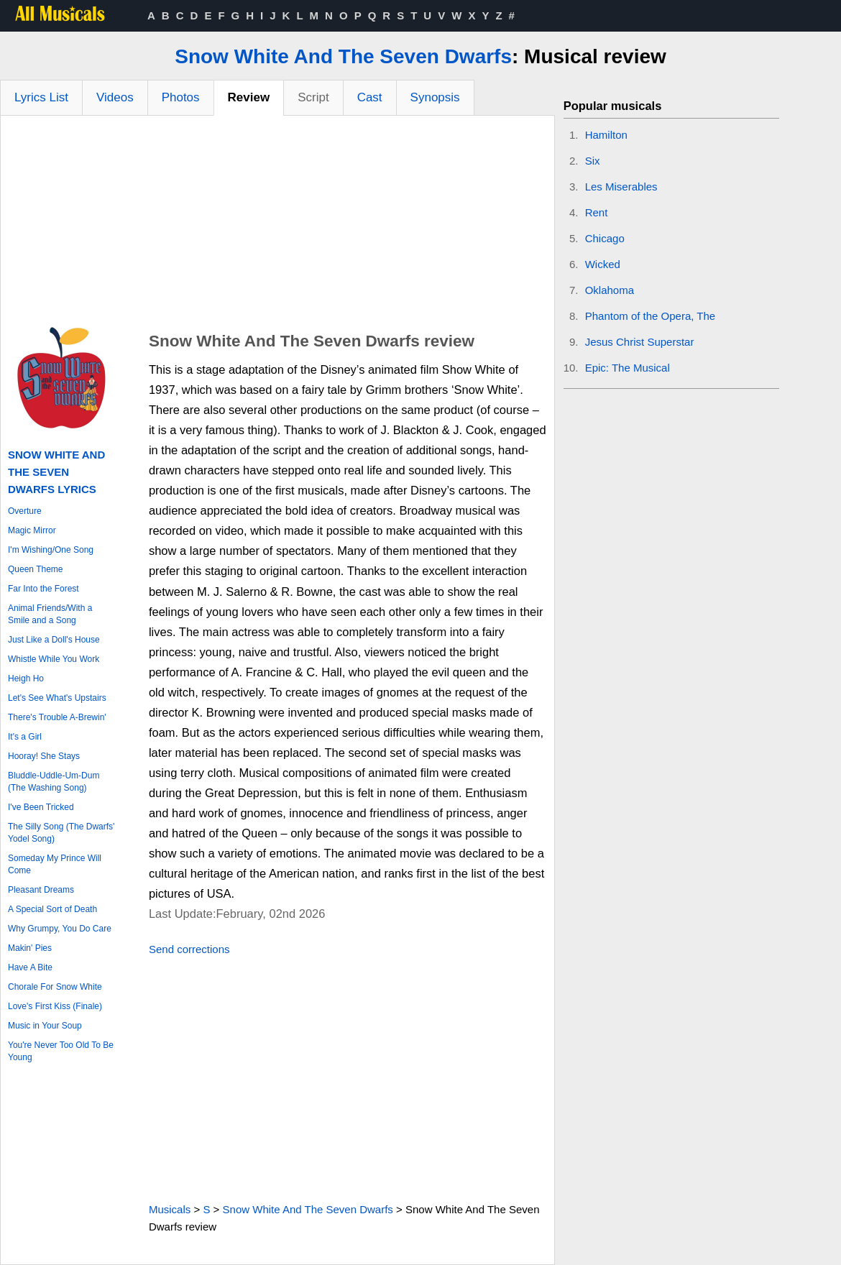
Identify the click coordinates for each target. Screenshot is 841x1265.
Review (249, 97)
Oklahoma (609, 290)
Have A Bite (30, 967)
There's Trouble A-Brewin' (57, 717)
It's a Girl (25, 737)
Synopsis (435, 97)
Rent (596, 212)
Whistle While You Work (53, 659)
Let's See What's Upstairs (57, 698)
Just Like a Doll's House (54, 640)
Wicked (602, 264)
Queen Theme (35, 569)
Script (313, 97)
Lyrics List (41, 97)
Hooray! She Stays (44, 756)
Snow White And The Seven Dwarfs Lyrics (56, 471)
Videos (115, 97)
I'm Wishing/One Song (50, 550)
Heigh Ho (26, 678)
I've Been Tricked (41, 807)
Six (592, 161)
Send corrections (189, 949)
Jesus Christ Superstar (639, 342)
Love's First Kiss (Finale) (55, 1006)
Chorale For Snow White (55, 987)
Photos (181, 97)
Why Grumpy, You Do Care (59, 929)
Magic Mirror (32, 530)
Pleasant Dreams (41, 890)
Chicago (605, 238)
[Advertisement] (277, 223)
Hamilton (606, 135)
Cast (369, 97)
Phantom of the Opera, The (650, 316)
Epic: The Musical (627, 368)
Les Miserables (621, 186)
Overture (25, 511)
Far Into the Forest (43, 589)
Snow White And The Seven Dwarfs (343, 56)
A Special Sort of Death (52, 909)
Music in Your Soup (45, 1026)
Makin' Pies (30, 948)
